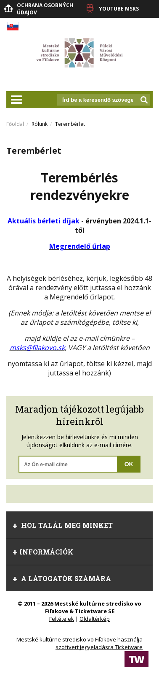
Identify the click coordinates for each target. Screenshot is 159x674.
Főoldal (15, 124)
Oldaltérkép (95, 618)
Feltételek (61, 618)
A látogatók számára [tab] (62, 578)
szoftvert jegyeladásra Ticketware (99, 647)
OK (129, 464)
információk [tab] (43, 551)
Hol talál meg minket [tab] (63, 525)
